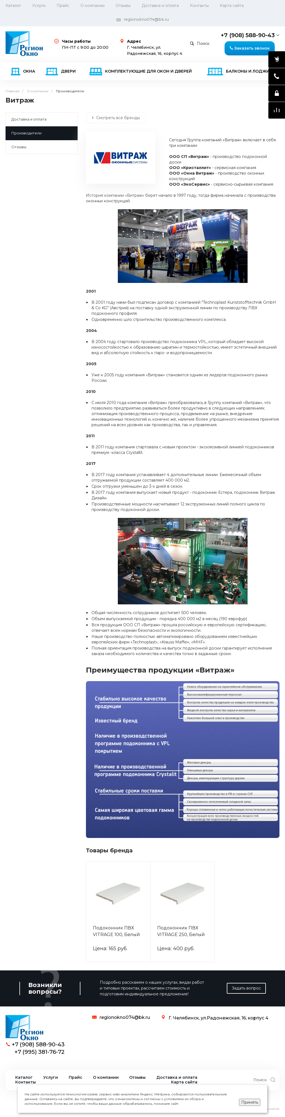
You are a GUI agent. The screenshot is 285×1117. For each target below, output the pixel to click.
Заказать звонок (250, 48)
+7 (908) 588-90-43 (248, 35)
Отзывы (123, 5)
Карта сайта (232, 5)
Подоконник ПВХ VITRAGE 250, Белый (181, 931)
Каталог (13, 5)
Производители (26, 133)
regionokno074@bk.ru (146, 19)
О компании (106, 1077)
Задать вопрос (246, 988)
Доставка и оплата (160, 5)
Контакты (199, 5)
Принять (249, 1102)
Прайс (63, 5)
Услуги (38, 5)
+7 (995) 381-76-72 (39, 1052)
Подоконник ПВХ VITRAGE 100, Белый (116, 931)
